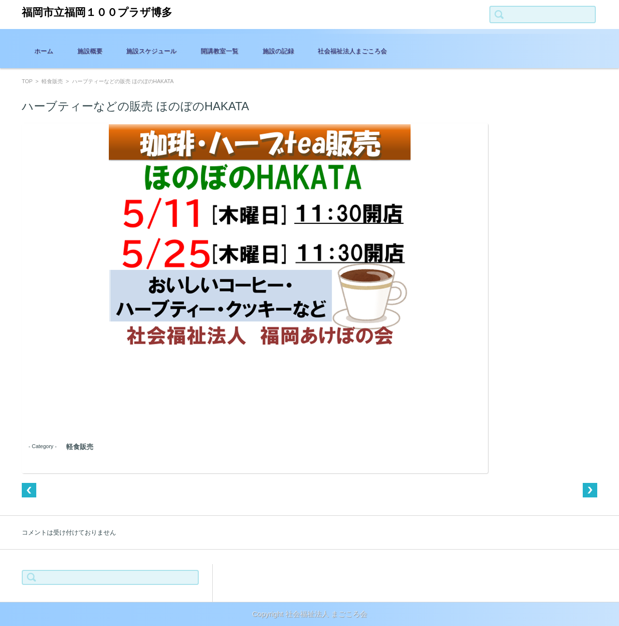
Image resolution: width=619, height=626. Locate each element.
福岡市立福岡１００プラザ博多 (97, 12)
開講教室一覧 (219, 51)
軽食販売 (52, 81)
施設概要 (90, 51)
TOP (27, 81)
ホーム (43, 51)
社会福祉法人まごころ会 (352, 51)
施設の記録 (278, 51)
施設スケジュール (151, 51)
